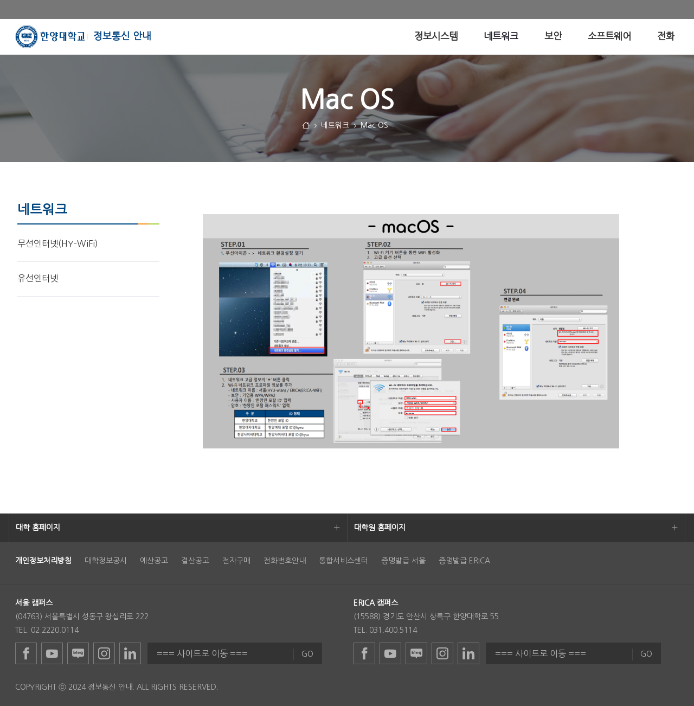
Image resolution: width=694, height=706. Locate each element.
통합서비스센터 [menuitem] (343, 560)
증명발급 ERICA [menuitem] (464, 560)
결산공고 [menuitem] (195, 560)
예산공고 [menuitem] (154, 560)
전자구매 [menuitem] (236, 560)
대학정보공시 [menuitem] (106, 560)
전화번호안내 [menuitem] (285, 560)
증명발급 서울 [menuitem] (403, 560)
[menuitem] (436, 36)
